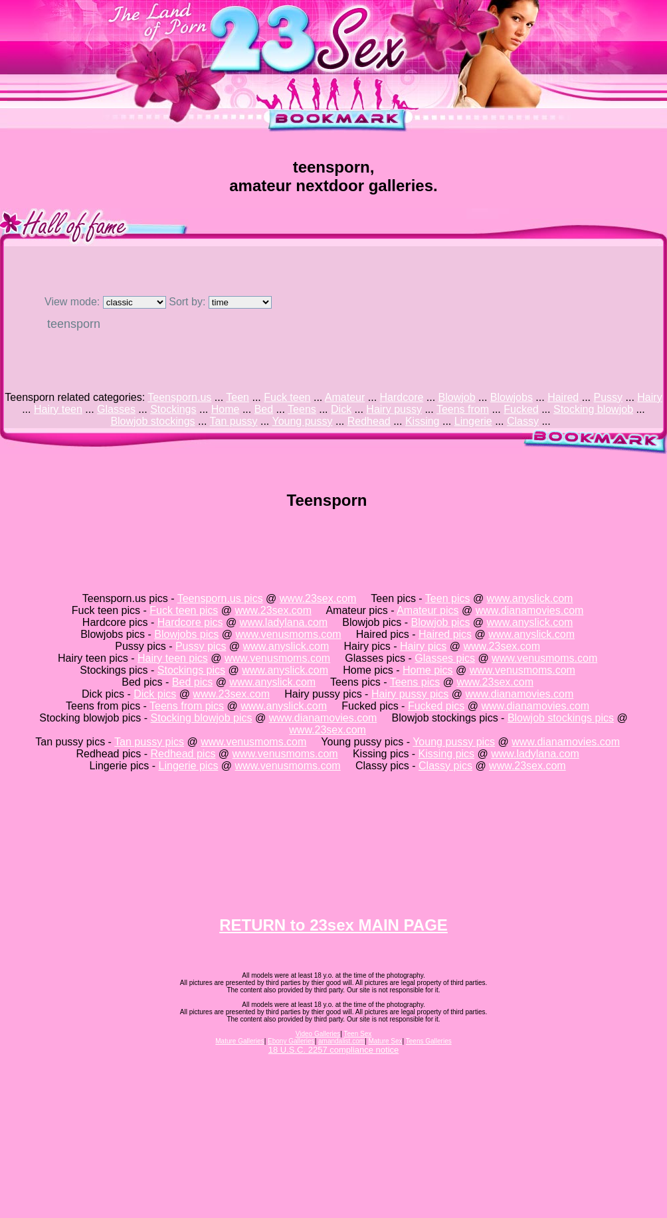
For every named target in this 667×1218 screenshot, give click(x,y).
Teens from (462, 409)
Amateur (345, 397)
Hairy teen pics (173, 658)
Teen (237, 397)
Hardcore (402, 397)
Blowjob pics (440, 622)
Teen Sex (358, 1033)
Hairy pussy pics (409, 694)
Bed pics (192, 682)
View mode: (105, 301)
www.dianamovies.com (530, 610)
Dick (341, 409)
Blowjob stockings (152, 421)
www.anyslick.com (530, 598)
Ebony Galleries (291, 1041)
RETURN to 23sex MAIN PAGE (333, 925)
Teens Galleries (429, 1041)
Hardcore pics (190, 622)
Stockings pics (191, 670)
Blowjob (457, 397)
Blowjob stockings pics (561, 717)
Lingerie (473, 421)
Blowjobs (511, 397)
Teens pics (415, 682)
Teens (302, 409)
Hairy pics (423, 646)
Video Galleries (318, 1033)
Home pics (428, 670)
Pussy (608, 397)
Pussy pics (200, 646)
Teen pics (447, 598)
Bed (263, 409)
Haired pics (445, 634)
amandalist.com (341, 1041)
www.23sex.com (318, 598)
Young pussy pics (454, 741)
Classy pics (445, 765)
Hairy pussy (394, 409)
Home (225, 409)
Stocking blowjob (593, 409)
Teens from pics (186, 706)
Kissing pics (446, 753)
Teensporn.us (179, 397)
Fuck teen (287, 397)
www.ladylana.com (284, 622)
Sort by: (220, 301)
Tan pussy (233, 421)
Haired (563, 397)
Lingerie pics (189, 765)
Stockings (173, 409)
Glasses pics (445, 658)
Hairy (649, 397)
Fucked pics (436, 706)
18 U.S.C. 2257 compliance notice (333, 1050)
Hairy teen (58, 409)
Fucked (521, 409)
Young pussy (302, 421)
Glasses (116, 409)
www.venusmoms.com (288, 634)
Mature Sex (385, 1041)
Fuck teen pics (183, 610)
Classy (523, 421)
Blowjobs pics (186, 634)
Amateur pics (427, 610)
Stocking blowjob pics (201, 717)
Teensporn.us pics (220, 598)
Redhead (369, 421)
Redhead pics (183, 753)
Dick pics (155, 694)
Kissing (422, 421)
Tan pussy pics (149, 741)
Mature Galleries (239, 1041)
